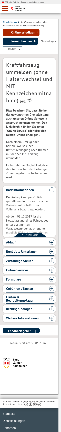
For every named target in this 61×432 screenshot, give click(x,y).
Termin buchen (21, 41)
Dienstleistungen (11, 22)
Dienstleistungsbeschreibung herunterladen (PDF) (24, 49)
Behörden (9, 428)
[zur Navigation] (5, 8)
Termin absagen (48, 41)
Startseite (9, 413)
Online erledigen (23, 32)
